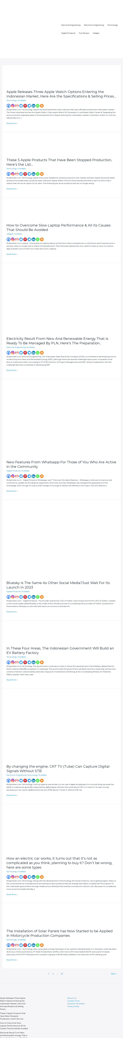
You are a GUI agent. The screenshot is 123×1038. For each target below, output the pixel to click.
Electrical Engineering (69, 25)
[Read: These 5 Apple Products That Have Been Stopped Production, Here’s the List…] (15, 144)
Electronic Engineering (90, 25)
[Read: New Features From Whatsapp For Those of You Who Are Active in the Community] (42, 415)
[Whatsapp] (37, 106)
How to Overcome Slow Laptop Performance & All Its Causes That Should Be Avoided (13, 1007)
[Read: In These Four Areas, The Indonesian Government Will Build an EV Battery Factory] (15, 629)
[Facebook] (8, 106)
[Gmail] (17, 106)
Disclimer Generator (75, 988)
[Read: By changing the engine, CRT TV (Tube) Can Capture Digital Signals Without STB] (40, 720)
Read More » (11, 120)
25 (62, 958)
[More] (42, 106)
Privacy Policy (72, 991)
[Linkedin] (33, 106)
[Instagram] (13, 106)
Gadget (93, 33)
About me (71, 983)
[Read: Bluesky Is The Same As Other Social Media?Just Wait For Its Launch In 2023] (42, 536)
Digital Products (67, 33)
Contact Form (72, 985)
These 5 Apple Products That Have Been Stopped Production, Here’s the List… (13, 997)
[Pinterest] (25, 106)
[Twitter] (21, 106)
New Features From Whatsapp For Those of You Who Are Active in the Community (13, 1029)
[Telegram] (29, 106)
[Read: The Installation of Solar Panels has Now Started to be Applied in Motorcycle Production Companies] (15, 902)
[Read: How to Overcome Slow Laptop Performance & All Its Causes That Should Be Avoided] (15, 209)
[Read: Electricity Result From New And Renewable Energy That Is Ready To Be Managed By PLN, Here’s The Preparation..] (39, 298)
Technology (106, 25)
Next (115, 958)
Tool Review (81, 33)
